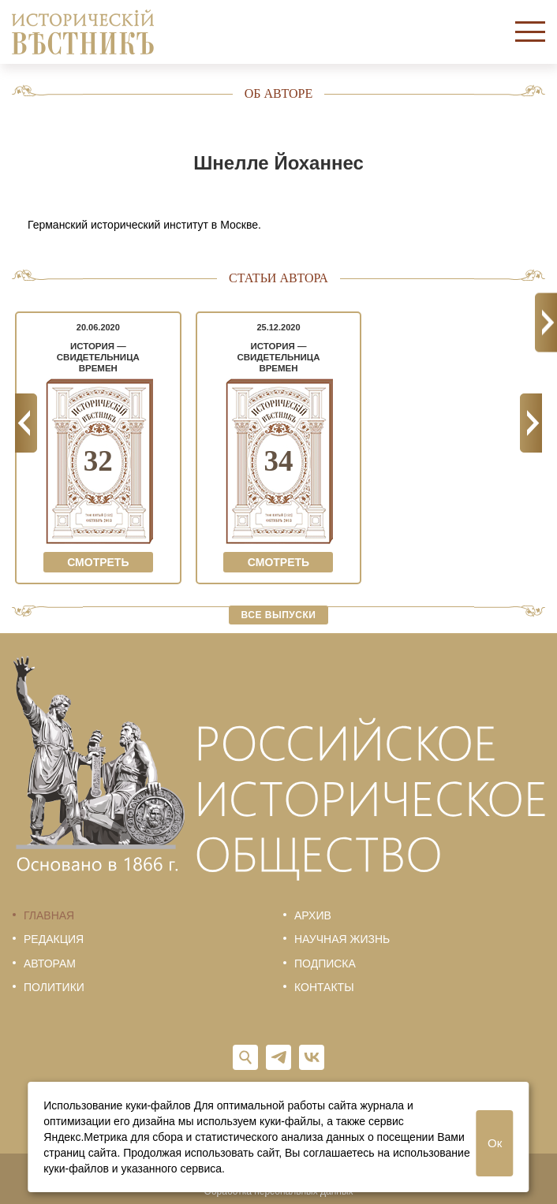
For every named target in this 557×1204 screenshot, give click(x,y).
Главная (49, 915)
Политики (54, 987)
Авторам (50, 963)
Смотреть (98, 562)
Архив (312, 915)
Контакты (324, 987)
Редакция (54, 939)
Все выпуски (278, 615)
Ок (495, 1143)
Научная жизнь (342, 939)
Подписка (325, 963)
